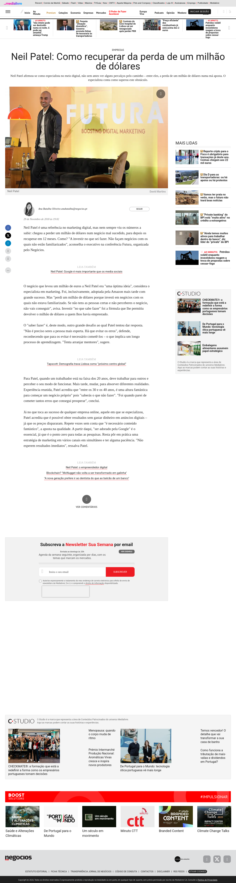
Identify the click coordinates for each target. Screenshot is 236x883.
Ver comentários (86, 506)
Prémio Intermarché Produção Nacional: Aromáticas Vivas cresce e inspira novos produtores (102, 756)
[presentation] (65, 590)
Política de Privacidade (207, 879)
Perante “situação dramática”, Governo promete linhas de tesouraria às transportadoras (84, 28)
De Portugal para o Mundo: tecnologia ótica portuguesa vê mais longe (213, 327)
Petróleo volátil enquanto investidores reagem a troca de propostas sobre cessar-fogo (213, 29)
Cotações (63, 13)
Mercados (101, 13)
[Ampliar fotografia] (161, 94)
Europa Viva (143, 12)
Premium (51, 13)
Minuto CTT (129, 830)
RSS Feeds (179, 871)
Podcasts (159, 13)
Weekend (182, 13)
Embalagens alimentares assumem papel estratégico (215, 347)
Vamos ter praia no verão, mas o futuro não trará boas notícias (214, 197)
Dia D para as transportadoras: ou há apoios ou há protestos (213, 177)
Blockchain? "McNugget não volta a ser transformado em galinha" (86, 472)
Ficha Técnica (59, 871)
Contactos (147, 871)
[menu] (8, 11)
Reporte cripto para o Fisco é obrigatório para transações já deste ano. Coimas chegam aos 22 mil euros (214, 157)
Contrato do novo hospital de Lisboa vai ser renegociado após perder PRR (127, 26)
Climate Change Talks (213, 830)
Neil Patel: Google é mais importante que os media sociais (86, 271)
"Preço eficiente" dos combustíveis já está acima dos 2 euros (170, 25)
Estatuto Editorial (36, 871)
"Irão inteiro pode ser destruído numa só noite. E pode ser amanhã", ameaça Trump (41, 28)
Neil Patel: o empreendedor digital (86, 467)
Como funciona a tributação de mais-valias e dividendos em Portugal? (213, 755)
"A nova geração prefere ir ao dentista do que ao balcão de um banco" (86, 477)
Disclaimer (163, 871)
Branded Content (171, 830)
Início (27, 13)
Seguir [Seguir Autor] (139, 209)
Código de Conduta (126, 871)
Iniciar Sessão (199, 11)
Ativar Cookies (197, 871)
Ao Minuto (36, 12)
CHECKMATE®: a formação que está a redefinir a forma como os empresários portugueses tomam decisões (215, 306)
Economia (76, 13)
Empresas (88, 13)
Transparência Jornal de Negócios (91, 871)
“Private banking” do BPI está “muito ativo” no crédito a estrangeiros (214, 217)
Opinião (170, 13)
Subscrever (120, 571)
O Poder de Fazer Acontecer (117, 12)
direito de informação (94, 582)
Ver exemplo (126, 551)
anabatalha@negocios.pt (74, 208)
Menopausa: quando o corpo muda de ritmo (102, 733)
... (8, 270)
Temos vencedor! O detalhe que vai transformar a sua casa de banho (213, 735)
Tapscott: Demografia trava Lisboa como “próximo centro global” (86, 363)
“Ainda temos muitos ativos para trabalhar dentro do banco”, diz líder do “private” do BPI (215, 237)
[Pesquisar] (223, 11)
